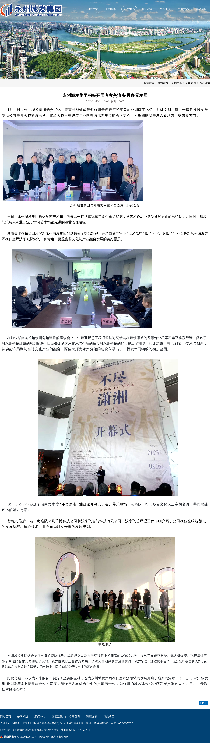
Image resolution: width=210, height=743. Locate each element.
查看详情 (205, 83)
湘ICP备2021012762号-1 (75, 729)
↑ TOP (203, 703)
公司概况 (111, 9)
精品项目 (201, 9)
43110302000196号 (26, 736)
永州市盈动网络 (59, 736)
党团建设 (147, 9)
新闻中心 (129, 9)
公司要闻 (191, 83)
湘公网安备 (10, 736)
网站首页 (93, 9)
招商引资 (165, 9)
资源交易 (183, 9)
